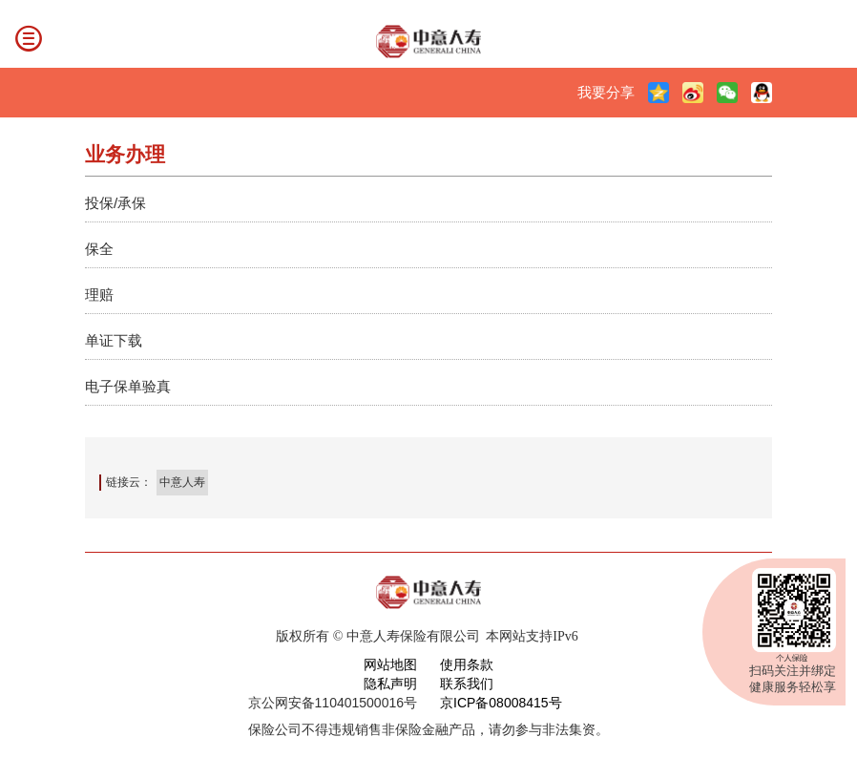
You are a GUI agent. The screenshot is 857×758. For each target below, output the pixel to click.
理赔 (99, 294)
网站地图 (390, 664)
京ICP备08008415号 (501, 702)
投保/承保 (115, 203)
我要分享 (606, 92)
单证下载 (113, 340)
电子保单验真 (128, 386)
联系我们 (466, 683)
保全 (99, 249)
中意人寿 (182, 482)
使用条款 (466, 664)
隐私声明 (390, 683)
